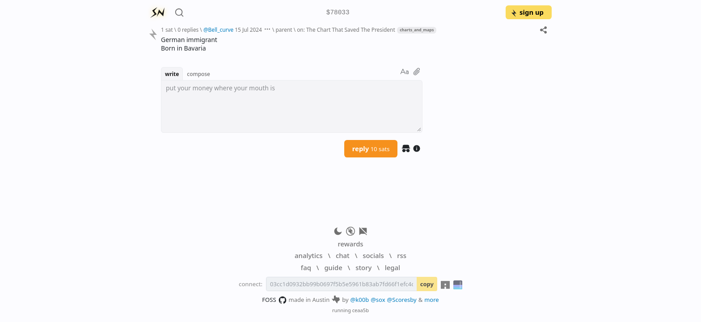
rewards (350, 243)
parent (284, 29)
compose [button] (198, 73)
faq (306, 267)
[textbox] (291, 106)
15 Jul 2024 (248, 29)
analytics (308, 255)
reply (371, 148)
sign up (527, 12)
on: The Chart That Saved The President (346, 29)
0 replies (187, 29)
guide (333, 267)
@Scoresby (402, 300)
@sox (378, 300)
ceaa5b (360, 310)
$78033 (338, 12)
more (431, 300)
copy (427, 284)
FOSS (274, 300)
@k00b (359, 300)
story (363, 267)
